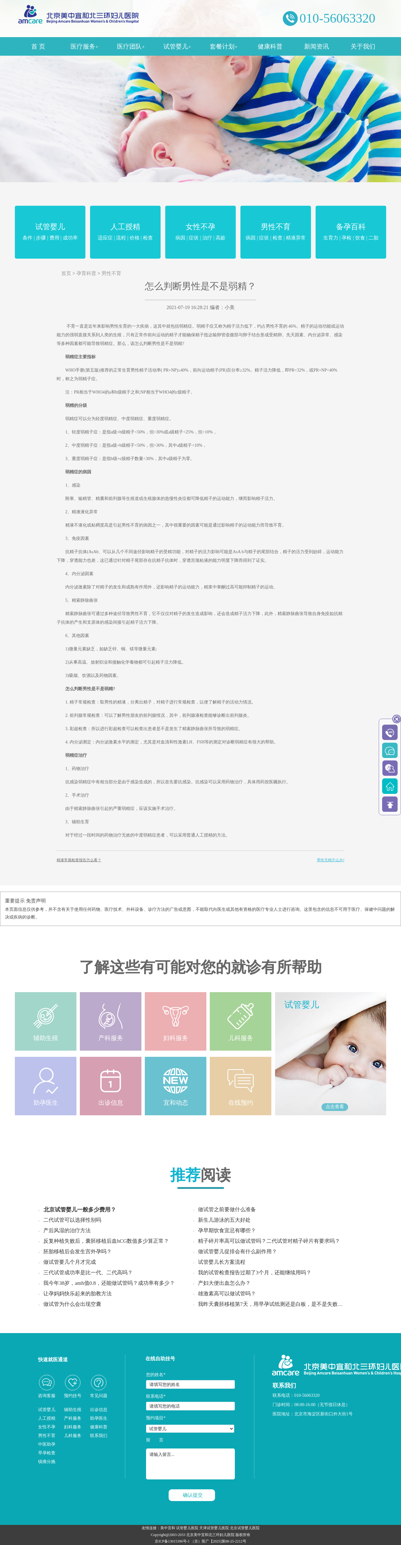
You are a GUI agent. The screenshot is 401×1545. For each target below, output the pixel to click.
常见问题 (98, 1395)
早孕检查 (46, 1453)
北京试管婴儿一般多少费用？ (80, 1210)
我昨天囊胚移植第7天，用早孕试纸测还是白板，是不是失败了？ (273, 1304)
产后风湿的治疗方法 (67, 1230)
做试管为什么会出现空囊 (72, 1304)
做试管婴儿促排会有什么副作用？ (237, 1252)
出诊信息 (98, 1409)
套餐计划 (223, 46)
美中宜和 (167, 1528)
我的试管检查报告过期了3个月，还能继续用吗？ (254, 1273)
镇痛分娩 (46, 1461)
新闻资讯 (316, 46)
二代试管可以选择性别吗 (72, 1220)
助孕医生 (98, 1418)
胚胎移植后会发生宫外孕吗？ (77, 1252)
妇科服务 (72, 1427)
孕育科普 (86, 273)
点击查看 (335, 1106)
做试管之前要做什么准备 (227, 1209)
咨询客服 (46, 1395)
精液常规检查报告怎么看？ (79, 860)
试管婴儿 (177, 46)
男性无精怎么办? (330, 860)
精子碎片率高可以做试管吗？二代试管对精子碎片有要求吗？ (269, 1241)
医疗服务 (84, 46)
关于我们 (363, 46)
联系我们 (98, 1435)
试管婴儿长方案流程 (221, 1262)
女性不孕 (200, 233)
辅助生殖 (72, 1409)
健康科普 (270, 46)
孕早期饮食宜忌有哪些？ (227, 1230)
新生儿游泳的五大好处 (224, 1220)
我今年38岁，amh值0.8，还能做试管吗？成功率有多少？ (109, 1283)
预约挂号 (72, 1395)
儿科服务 (72, 1435)
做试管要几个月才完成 (69, 1262)
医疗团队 (130, 46)
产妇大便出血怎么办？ (224, 1283)
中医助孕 (46, 1444)
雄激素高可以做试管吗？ (227, 1294)
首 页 (38, 46)
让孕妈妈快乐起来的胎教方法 (77, 1294)
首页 (66, 273)
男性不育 (275, 233)
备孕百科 (351, 233)
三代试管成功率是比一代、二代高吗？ (88, 1273)
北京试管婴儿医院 (245, 1528)
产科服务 (72, 1418)
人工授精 (125, 233)
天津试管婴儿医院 (214, 1528)
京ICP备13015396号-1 (172, 1541)
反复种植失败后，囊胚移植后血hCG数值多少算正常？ (106, 1241)
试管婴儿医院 (187, 1528)
